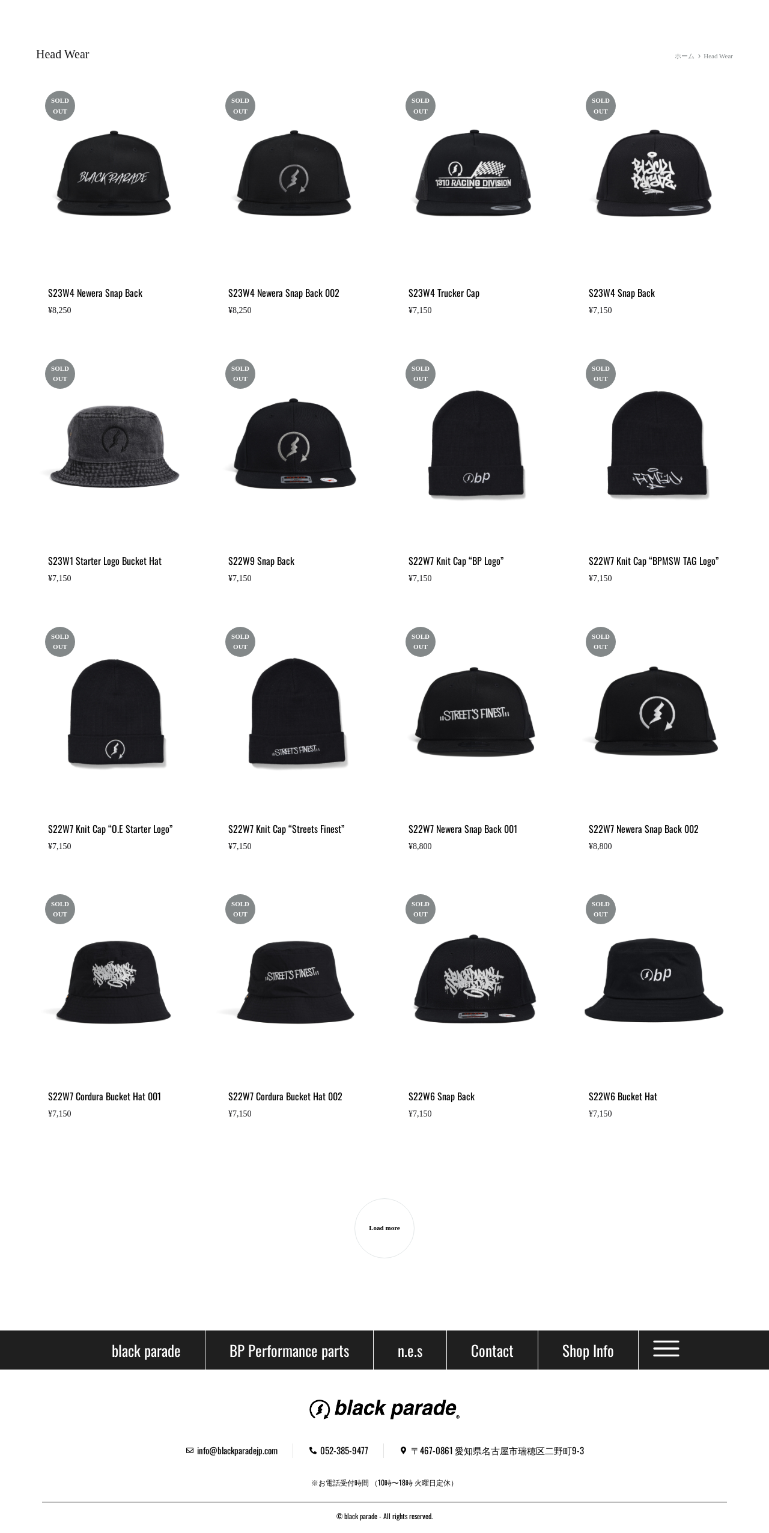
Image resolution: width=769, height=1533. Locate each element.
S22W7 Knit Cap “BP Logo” (456, 560)
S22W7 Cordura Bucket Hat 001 (104, 1096)
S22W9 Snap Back (261, 560)
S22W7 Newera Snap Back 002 (644, 828)
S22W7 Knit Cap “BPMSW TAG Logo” (654, 560)
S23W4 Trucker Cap (444, 292)
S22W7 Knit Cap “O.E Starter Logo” (110, 828)
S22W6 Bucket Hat (623, 1096)
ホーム (685, 55)
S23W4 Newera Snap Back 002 (283, 292)
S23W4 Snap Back (622, 292)
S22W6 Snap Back (442, 1096)
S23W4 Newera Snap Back (95, 292)
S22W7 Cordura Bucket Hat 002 (285, 1096)
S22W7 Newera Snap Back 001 (463, 828)
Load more (384, 1227)
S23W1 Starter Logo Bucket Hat (105, 560)
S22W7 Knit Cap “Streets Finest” (286, 828)
